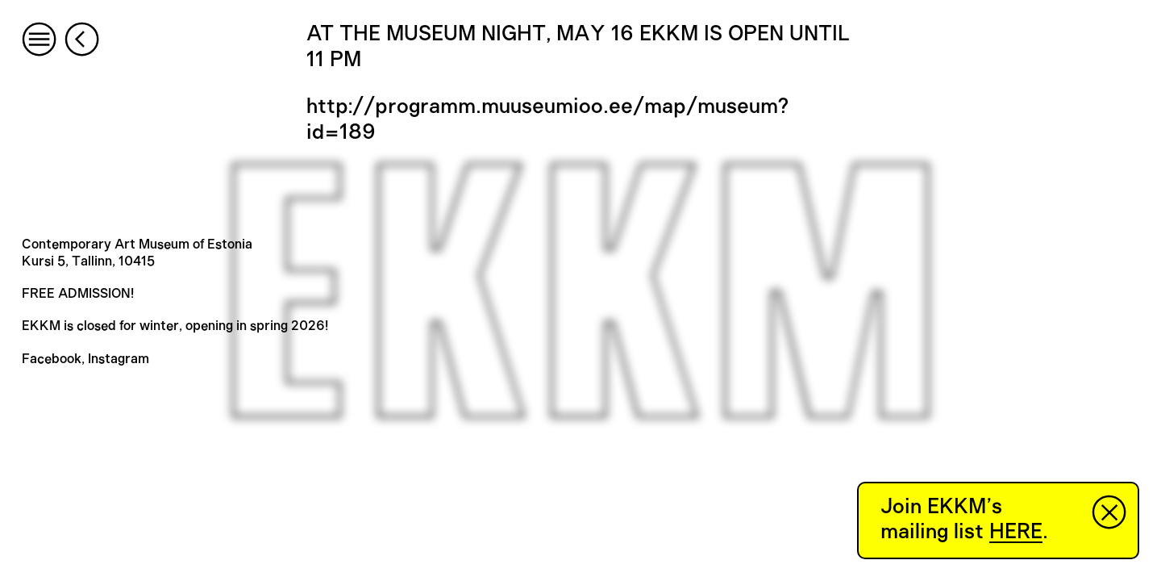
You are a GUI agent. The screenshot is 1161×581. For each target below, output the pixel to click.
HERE (1015, 531)
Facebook (51, 359)
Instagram (118, 359)
